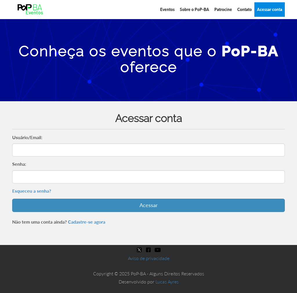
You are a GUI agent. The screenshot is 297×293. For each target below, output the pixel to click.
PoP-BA (249, 51)
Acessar (149, 205)
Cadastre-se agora (86, 221)
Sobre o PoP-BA (194, 9)
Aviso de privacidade (148, 258)
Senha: (19, 164)
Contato (244, 9)
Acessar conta (269, 9)
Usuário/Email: (27, 137)
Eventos (167, 9)
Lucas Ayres (167, 281)
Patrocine (223, 9)
